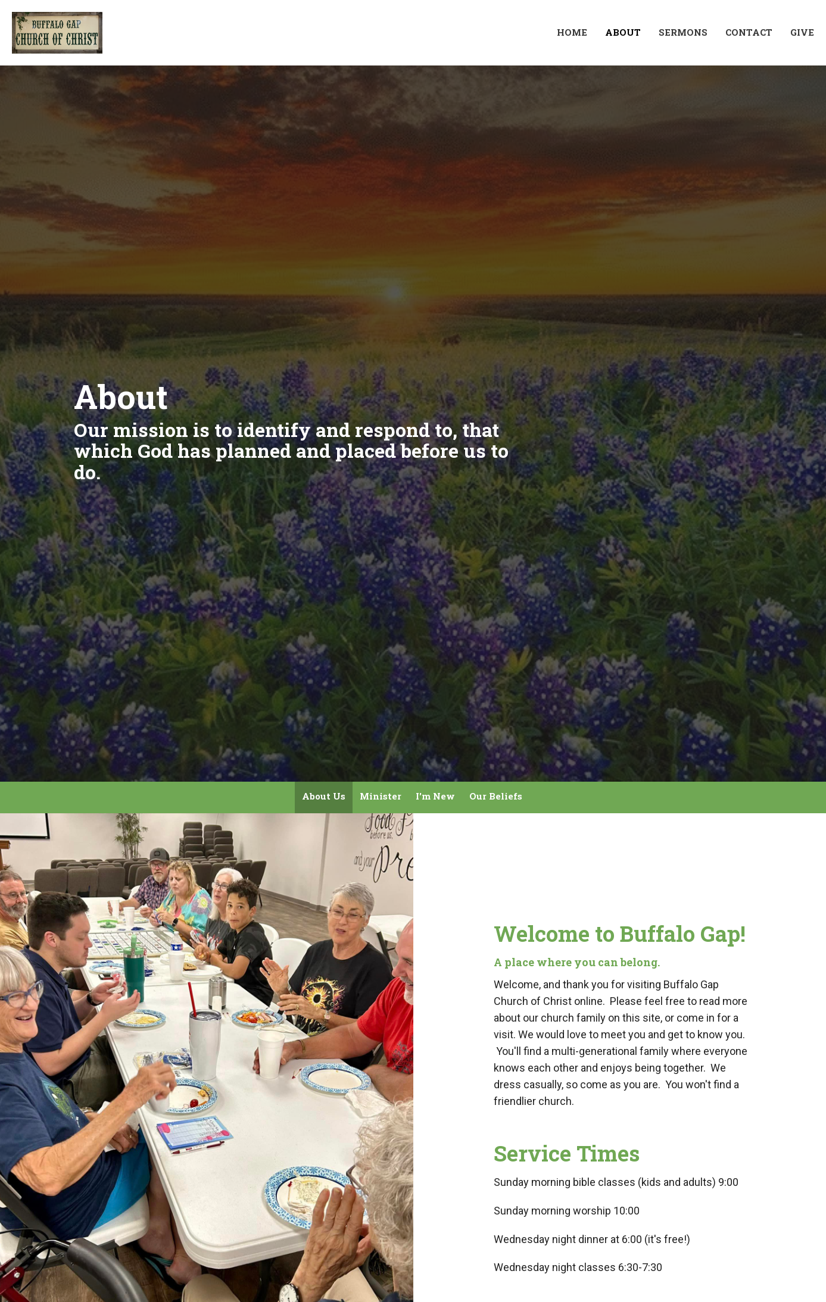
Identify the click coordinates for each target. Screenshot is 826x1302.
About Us (323, 796)
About (623, 32)
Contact (748, 32)
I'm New (435, 796)
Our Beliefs (495, 796)
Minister (380, 796)
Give (802, 32)
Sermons (683, 32)
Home (572, 32)
